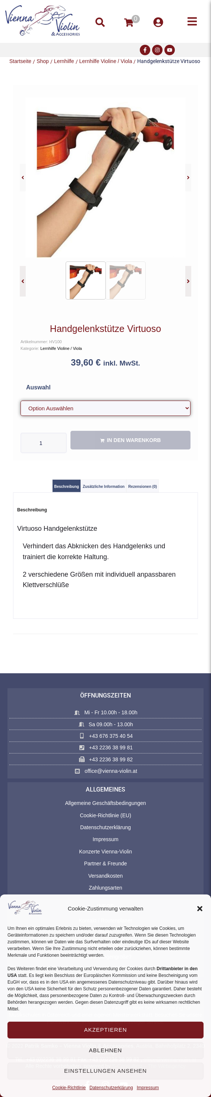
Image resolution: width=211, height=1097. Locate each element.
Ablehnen (105, 1050)
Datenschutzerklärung (111, 1087)
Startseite (20, 61)
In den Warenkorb (134, 440)
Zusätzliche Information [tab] (104, 487)
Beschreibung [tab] (66, 487)
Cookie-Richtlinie (69, 1087)
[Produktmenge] (44, 443)
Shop (43, 61)
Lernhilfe (64, 61)
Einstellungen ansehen (105, 1071)
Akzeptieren (105, 1030)
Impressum (148, 1087)
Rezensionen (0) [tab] (142, 487)
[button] (200, 908)
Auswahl (38, 387)
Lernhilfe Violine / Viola (105, 61)
